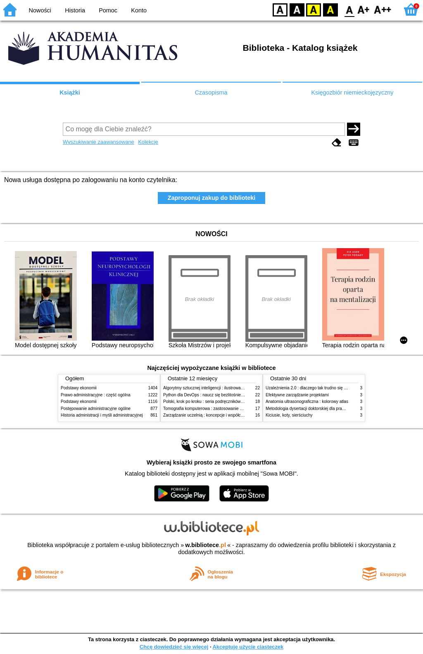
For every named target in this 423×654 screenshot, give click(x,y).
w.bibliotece (205, 545)
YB (313, 9)
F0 (349, 9)
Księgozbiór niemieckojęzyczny (352, 92)
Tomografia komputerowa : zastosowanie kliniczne (209, 408)
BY (330, 9)
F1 (364, 9)
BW (297, 9)
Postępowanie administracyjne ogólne (96, 408)
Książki (69, 92)
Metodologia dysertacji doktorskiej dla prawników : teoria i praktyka (327, 408)
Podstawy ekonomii (79, 388)
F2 (383, 9)
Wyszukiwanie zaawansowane (98, 142)
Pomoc (108, 10)
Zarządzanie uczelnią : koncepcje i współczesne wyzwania (217, 415)
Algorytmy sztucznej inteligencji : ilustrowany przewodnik (215, 388)
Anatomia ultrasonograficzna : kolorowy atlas (307, 401)
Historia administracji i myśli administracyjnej (102, 415)
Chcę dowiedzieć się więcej (174, 647)
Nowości (40, 10)
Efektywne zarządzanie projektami (297, 395)
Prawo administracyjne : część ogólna (96, 395)
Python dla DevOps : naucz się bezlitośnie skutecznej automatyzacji (225, 395)
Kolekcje (148, 142)
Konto (139, 10)
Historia (75, 10)
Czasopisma (211, 92)
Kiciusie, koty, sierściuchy (289, 415)
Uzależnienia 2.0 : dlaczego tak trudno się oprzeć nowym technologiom (331, 388)
